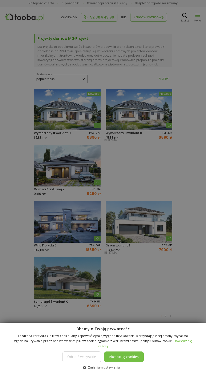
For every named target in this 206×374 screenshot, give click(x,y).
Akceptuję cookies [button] (124, 356)
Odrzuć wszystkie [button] (81, 356)
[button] (103, 367)
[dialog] (103, 187)
